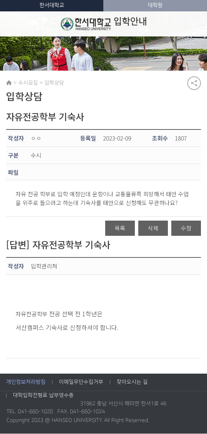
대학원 (155, 5)
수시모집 (28, 82)
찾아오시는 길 (132, 382)
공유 (194, 83)
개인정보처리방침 (26, 382)
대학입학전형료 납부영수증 (43, 395)
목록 (120, 228)
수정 (186, 228)
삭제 (153, 228)
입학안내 (103, 24)
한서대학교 (52, 5)
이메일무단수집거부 (81, 382)
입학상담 (54, 82)
